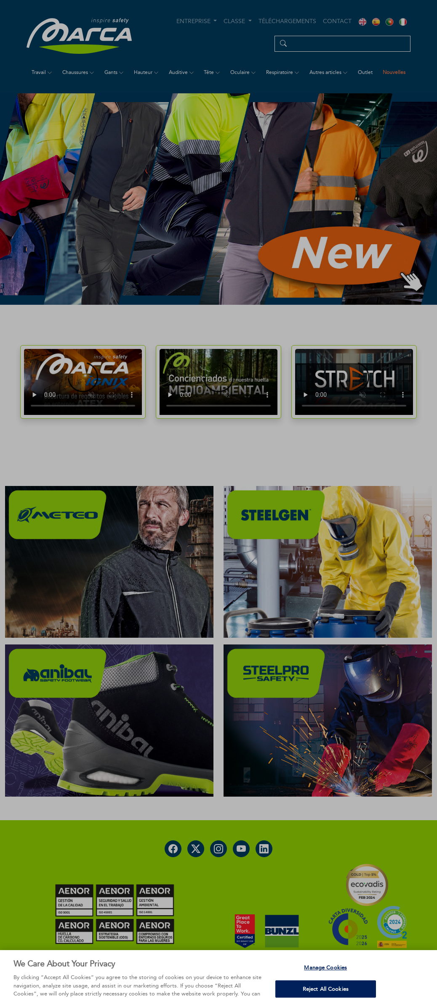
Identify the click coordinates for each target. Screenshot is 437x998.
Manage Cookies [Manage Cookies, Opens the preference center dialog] (325, 980)
